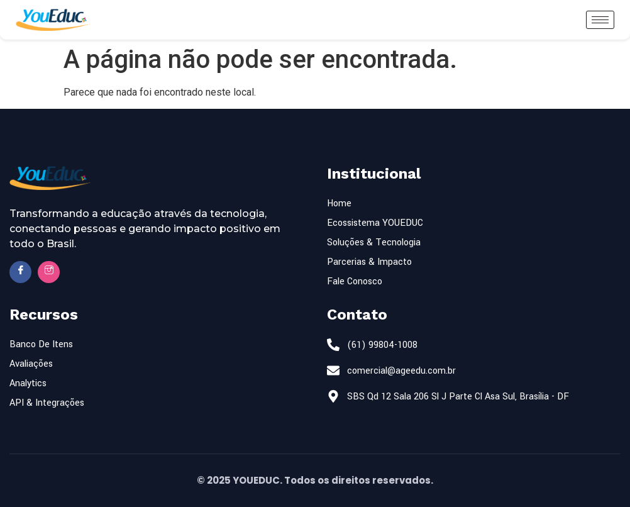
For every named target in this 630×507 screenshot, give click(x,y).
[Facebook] (20, 272)
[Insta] (49, 272)
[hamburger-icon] (600, 20)
